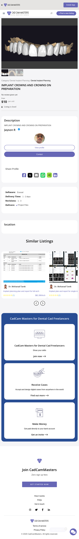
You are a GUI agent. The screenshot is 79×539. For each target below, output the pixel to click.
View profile (39, 147)
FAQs (39, 500)
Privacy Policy (39, 530)
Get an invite (39, 434)
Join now (39, 356)
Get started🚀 (59, 529)
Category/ (5, 80)
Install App (70, 5)
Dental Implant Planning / (20, 80)
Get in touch (39, 504)
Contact (39, 154)
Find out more (40, 395)
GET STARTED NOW (39, 484)
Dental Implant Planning (41, 80)
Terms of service (39, 526)
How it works (39, 496)
